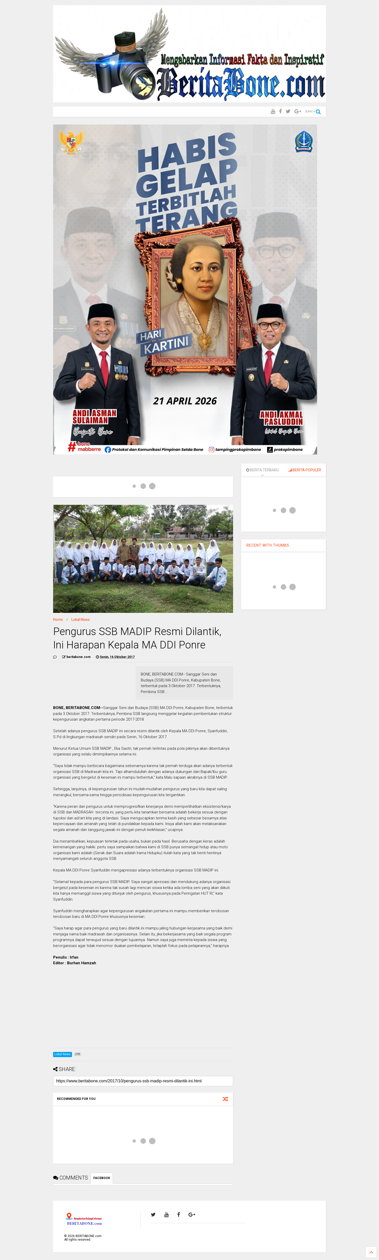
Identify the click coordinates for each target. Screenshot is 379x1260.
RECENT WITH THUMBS (267, 545)
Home (58, 619)
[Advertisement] (143, 1008)
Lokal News (80, 619)
